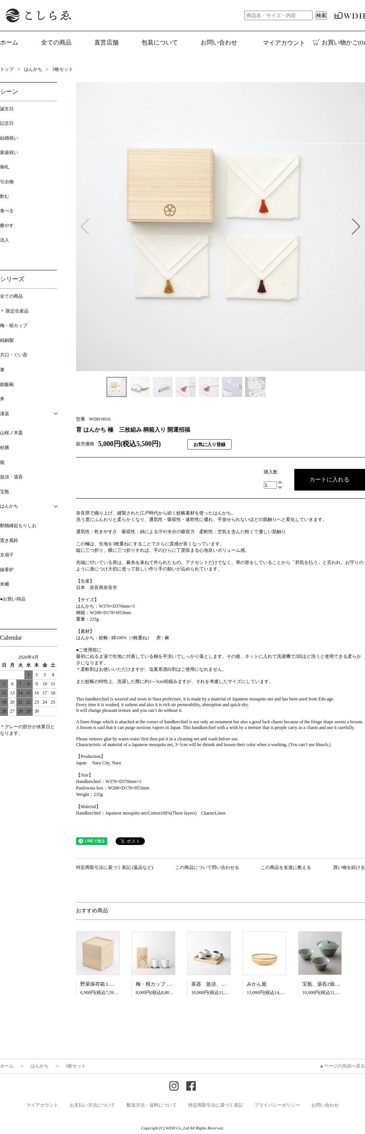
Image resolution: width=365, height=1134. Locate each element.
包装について (159, 42)
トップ (7, 69)
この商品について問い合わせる (207, 867)
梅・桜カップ (13, 325)
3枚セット (62, 69)
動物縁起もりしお (18, 525)
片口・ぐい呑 (13, 354)
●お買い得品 (12, 599)
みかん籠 (257, 984)
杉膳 (4, 447)
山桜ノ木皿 (11, 432)
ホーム (9, 42)
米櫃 (4, 584)
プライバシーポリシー (277, 1105)
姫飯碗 (7, 384)
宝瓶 (4, 491)
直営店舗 (106, 42)
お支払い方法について (92, 1105)
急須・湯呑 (11, 477)
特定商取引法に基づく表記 (215, 1105)
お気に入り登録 (209, 444)
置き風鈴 (9, 540)
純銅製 (7, 340)
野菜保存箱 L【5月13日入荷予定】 (118, 984)
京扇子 (7, 554)
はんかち (33, 69)
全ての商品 (11, 296)
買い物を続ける (349, 867)
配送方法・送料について (152, 1105)
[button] (356, 226)
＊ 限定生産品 (14, 311)
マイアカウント (284, 43)
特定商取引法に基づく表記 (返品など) (114, 867)
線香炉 (7, 569)
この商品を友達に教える (286, 867)
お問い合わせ (219, 42)
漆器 (4, 413)
